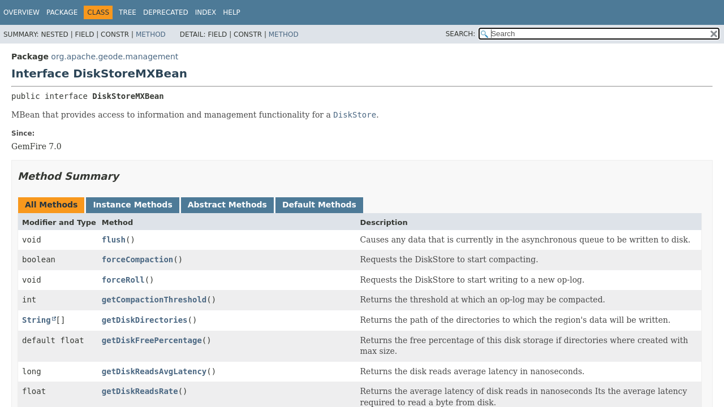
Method (151, 34)
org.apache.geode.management (114, 56)
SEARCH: (461, 34)
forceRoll (123, 279)
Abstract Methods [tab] (227, 204)
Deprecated (165, 12)
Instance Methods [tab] (132, 204)
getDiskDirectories (145, 319)
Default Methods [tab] (319, 204)
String (36, 319)
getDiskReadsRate (140, 391)
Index (206, 12)
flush (114, 239)
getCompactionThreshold (154, 299)
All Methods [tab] (51, 204)
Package (61, 12)
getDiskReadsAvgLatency (154, 371)
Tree (127, 12)
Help (231, 12)
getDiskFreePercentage (152, 340)
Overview (21, 12)
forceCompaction (137, 259)
